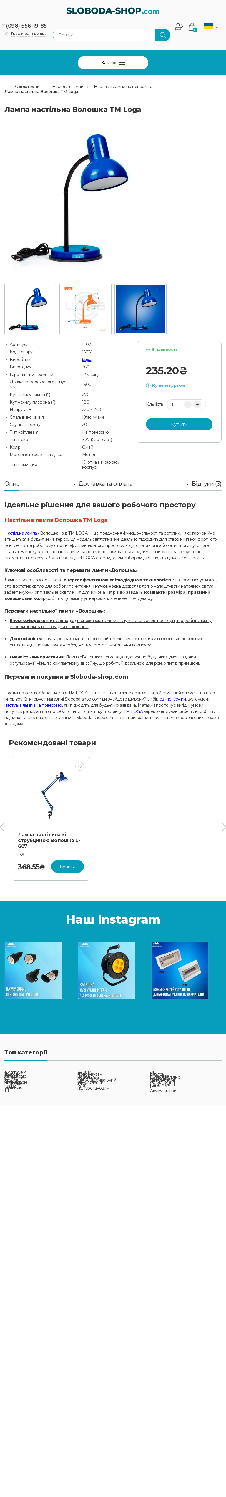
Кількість (154, 404)
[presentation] (2, 827)
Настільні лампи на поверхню (123, 86)
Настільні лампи (68, 86)
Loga (87, 359)
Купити (179, 424)
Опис (11, 483)
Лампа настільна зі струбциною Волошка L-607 (49, 840)
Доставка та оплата (105, 483)
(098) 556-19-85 (26, 26)
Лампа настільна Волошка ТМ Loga (41, 91)
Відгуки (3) (207, 483)
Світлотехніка (28, 86)
